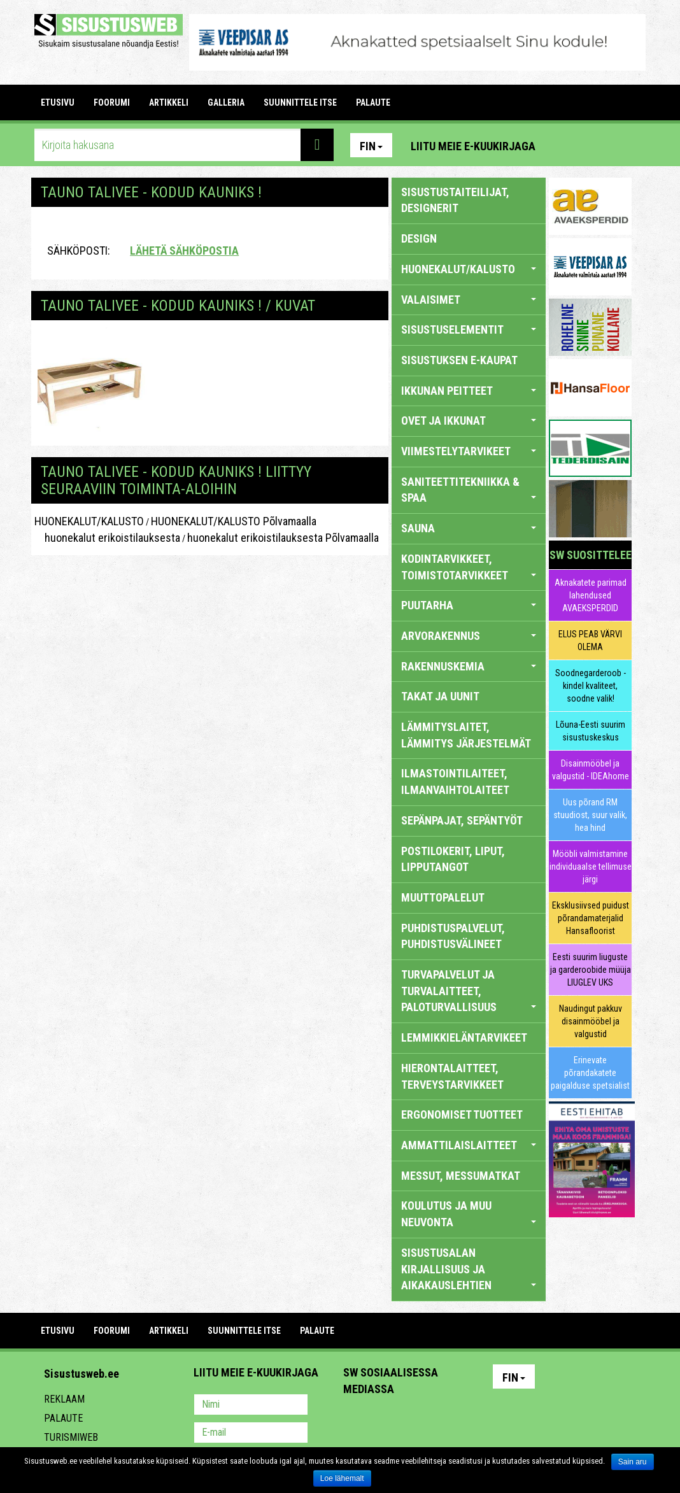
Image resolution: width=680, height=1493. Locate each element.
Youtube (619, 145)
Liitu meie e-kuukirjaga (473, 146)
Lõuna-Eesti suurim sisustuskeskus (590, 730)
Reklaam (64, 1399)
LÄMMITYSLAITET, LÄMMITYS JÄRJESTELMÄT (466, 735)
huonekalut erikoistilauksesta (107, 537)
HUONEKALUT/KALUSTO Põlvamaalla (233, 521)
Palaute (63, 1418)
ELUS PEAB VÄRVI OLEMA (590, 640)
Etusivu (57, 102)
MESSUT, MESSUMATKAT (460, 1175)
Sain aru (632, 1461)
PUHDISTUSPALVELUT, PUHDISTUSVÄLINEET (453, 936)
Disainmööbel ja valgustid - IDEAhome (590, 769)
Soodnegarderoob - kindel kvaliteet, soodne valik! (590, 686)
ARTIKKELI (168, 102)
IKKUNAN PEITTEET (469, 390)
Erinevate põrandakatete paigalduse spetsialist (590, 1073)
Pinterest (564, 145)
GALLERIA (226, 102)
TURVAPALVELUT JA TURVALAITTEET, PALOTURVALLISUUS (469, 991)
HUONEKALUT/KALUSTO (89, 521)
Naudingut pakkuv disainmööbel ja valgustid (590, 1021)
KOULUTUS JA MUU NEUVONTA (469, 1214)
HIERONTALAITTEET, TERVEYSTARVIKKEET (452, 1076)
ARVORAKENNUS (469, 635)
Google (465, 1422)
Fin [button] (371, 146)
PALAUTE (373, 102)
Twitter (437, 1422)
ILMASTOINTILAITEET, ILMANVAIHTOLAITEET (455, 781)
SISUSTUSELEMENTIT (469, 329)
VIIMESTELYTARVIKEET (469, 451)
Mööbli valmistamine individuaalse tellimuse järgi (590, 866)
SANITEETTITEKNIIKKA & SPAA (469, 490)
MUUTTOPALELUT (443, 897)
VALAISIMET (469, 299)
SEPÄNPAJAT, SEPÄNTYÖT (462, 820)
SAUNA (469, 528)
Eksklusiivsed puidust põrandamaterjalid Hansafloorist (590, 918)
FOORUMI (112, 102)
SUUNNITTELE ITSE (300, 102)
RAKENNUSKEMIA (469, 666)
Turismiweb (71, 1437)
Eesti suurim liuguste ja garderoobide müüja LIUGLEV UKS (590, 969)
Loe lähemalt (342, 1478)
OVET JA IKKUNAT (469, 420)
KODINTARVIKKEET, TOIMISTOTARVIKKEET (469, 567)
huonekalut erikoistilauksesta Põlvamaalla (283, 537)
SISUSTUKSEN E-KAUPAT (459, 360)
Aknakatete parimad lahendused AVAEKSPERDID (591, 595)
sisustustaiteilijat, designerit (455, 200)
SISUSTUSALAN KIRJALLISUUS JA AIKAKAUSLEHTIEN (469, 1269)
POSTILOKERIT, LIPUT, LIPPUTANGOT (453, 859)
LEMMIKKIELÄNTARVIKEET (464, 1037)
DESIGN (419, 238)
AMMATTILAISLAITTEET (469, 1145)
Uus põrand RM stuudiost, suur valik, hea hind (590, 815)
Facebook (591, 145)
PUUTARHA (469, 605)
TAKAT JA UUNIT (440, 696)
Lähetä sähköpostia (184, 250)
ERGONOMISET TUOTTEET (462, 1114)
